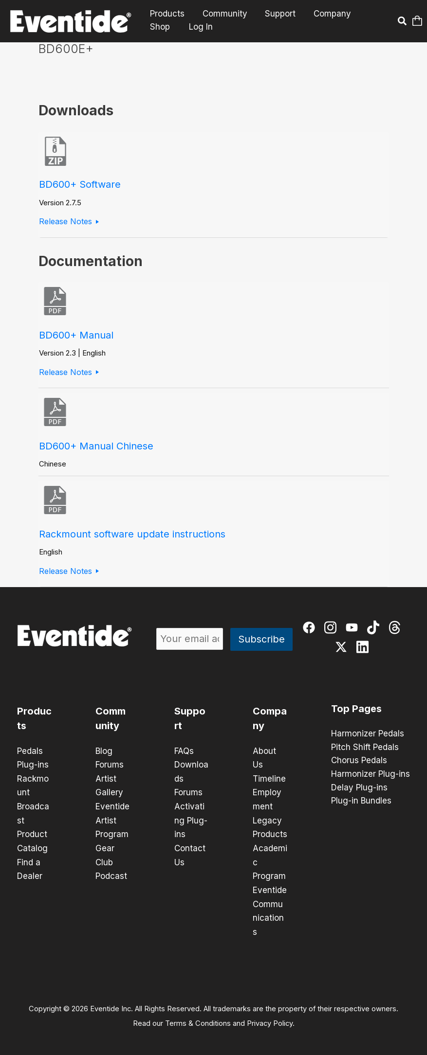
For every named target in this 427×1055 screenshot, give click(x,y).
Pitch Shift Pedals (365, 747)
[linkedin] (363, 648)
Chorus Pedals (359, 761)
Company (328, 14)
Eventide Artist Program (112, 819)
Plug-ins (33, 764)
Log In (199, 27)
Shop (159, 27)
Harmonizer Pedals (367, 734)
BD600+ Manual (76, 335)
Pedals (30, 751)
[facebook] (309, 628)
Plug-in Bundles (361, 802)
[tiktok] (374, 628)
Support (277, 14)
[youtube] (352, 628)
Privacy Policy (270, 1019)
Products (166, 14)
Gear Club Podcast (111, 859)
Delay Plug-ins (359, 788)
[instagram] (331, 628)
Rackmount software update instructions (132, 534)
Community (223, 14)
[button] (401, 22)
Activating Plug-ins (190, 819)
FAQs (184, 751)
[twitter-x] (342, 648)
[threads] (395, 628)
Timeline (269, 778)
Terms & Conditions (198, 1019)
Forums (109, 764)
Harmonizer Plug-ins (370, 775)
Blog (103, 751)
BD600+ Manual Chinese (96, 446)
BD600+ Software (80, 184)
